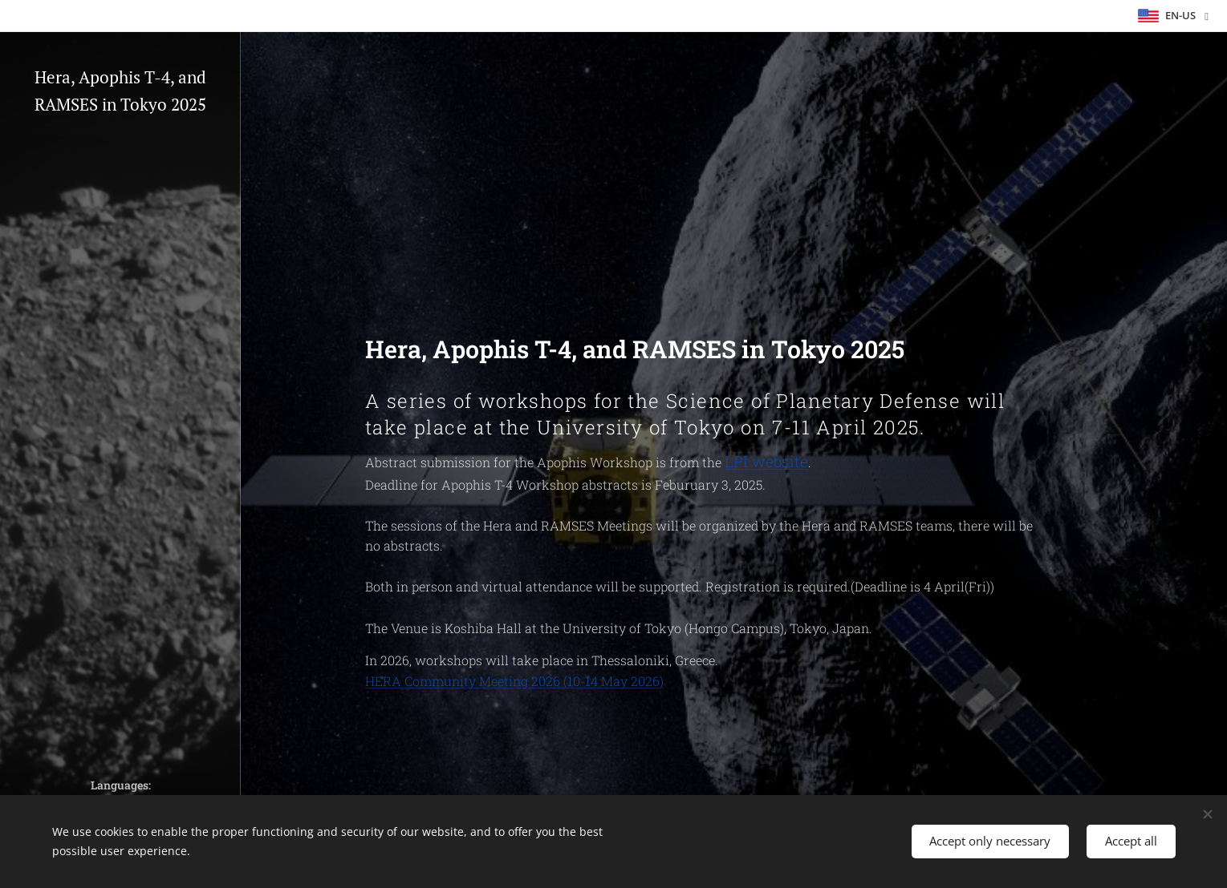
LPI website (766, 461)
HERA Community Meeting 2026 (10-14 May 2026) (514, 680)
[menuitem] (120, 350)
